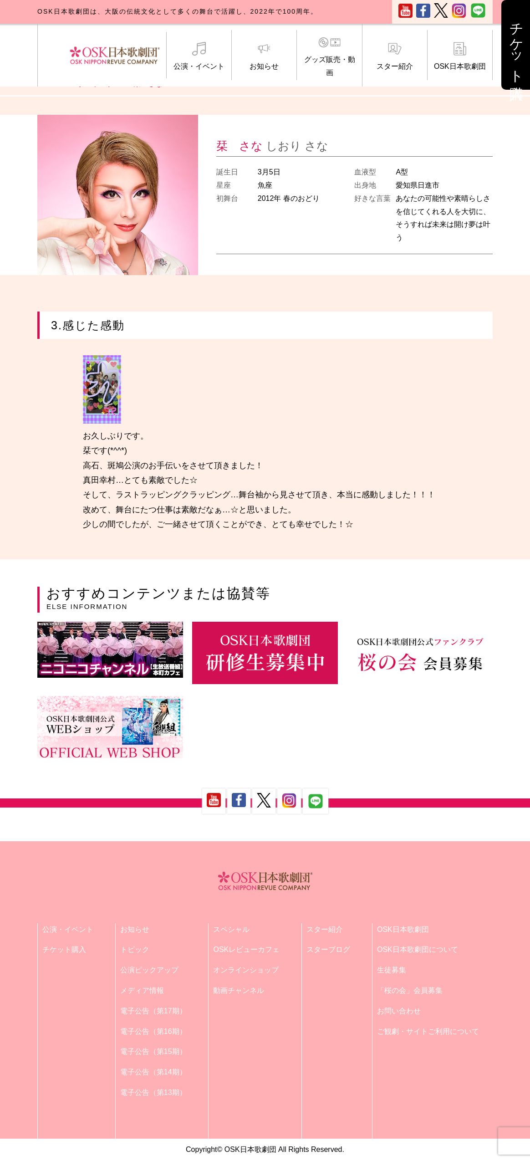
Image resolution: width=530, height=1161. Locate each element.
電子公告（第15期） (153, 1051)
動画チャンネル (238, 990)
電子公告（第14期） (153, 1072)
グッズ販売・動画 (329, 56)
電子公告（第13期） (153, 1092)
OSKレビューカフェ (246, 949)
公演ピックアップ (149, 970)
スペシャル (231, 929)
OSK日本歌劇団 (460, 56)
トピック (134, 949)
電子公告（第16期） (153, 1031)
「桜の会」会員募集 (410, 990)
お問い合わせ (399, 1011)
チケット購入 (64, 949)
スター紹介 (394, 56)
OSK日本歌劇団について (417, 949)
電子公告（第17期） (153, 1011)
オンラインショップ (246, 970)
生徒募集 (391, 970)
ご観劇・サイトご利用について (428, 1031)
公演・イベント (199, 56)
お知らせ (264, 56)
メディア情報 (142, 990)
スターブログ (328, 949)
